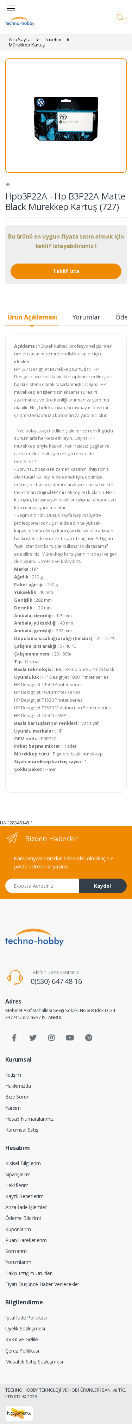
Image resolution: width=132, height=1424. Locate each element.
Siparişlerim (18, 1174)
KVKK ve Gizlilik (22, 1339)
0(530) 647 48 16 (56, 981)
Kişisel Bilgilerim (22, 1163)
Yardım (13, 1108)
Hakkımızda (18, 1085)
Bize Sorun (17, 1096)
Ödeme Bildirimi (23, 1218)
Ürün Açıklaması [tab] (32, 317)
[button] (120, 16)
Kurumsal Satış (21, 1129)
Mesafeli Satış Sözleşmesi (34, 1361)
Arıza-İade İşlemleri (26, 1207)
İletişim (13, 1074)
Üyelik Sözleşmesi (25, 1328)
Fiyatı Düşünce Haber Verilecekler (42, 1284)
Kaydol (102, 885)
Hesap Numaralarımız (29, 1118)
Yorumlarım (18, 1262)
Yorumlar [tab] (86, 317)
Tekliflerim (16, 1185)
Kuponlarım (18, 1229)
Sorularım (16, 1251)
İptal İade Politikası (26, 1317)
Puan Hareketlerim (26, 1240)
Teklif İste (66, 271)
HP (8, 185)
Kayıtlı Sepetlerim (24, 1196)
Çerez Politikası (22, 1350)
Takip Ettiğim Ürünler (28, 1273)
